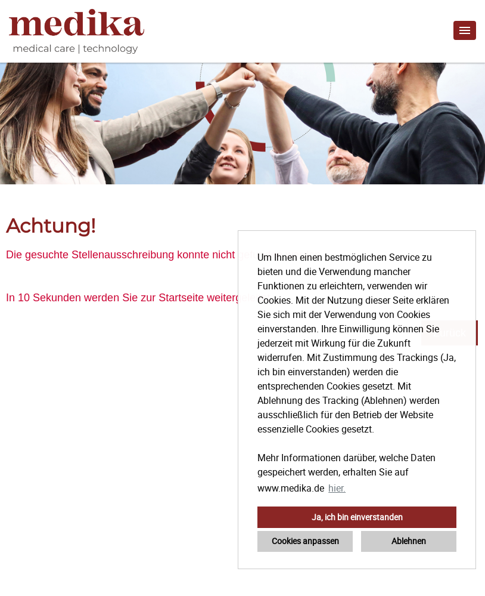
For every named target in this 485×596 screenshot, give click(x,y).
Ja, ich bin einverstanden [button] (357, 517)
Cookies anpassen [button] (305, 540)
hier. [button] (337, 488)
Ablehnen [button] (408, 540)
